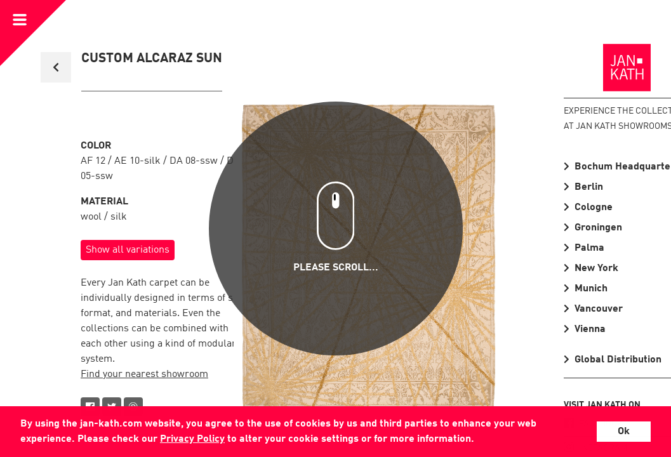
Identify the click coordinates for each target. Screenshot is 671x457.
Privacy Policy (192, 439)
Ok (624, 432)
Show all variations (127, 250)
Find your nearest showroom (144, 374)
